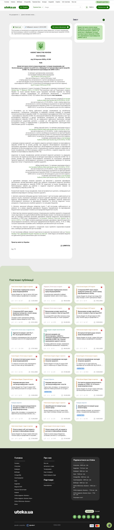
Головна (6, 2)
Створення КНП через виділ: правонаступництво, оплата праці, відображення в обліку (90, 291)
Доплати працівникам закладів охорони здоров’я (56, 360)
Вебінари (19, 2)
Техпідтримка (47, 469)
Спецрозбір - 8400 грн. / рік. (81, 477)
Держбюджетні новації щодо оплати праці (55, 406)
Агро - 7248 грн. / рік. (79, 474)
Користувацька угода (50, 475)
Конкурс (44, 2)
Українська (89, 511)
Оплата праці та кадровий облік (26, 329)
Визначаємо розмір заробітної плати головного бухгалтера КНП (57, 312)
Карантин (51, 379)
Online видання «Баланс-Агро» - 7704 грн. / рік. (84, 493)
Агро (15, 481)
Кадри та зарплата (28, 286)
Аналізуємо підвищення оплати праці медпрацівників (24, 290)
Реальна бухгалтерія (20, 489)
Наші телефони (48, 472)
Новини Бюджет (48, 329)
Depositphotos (48, 485)
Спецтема (17, 466)
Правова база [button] (37, 7)
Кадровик (17, 483)
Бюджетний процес (28, 379)
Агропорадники (18, 478)
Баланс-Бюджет (15, 356)
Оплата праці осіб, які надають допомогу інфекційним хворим (24, 430)
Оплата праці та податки (56, 286)
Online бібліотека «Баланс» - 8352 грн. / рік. (84, 486)
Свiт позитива (66, 2)
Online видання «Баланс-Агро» (23, 498)
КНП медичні (92, 286)
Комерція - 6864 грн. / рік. (80, 471)
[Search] (63, 7)
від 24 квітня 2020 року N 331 (40, 76)
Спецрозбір (27, 2)
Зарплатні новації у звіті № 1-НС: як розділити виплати (23, 333)
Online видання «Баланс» (21, 495)
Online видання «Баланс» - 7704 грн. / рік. (85, 490)
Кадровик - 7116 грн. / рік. (80, 468)
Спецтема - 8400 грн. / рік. (80, 465)
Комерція (46, 379)
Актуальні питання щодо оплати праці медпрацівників (89, 333)
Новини (13, 2)
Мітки (16, 504)
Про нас (74, 2)
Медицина (46, 286)
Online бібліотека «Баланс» (22, 501)
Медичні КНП (14, 329)
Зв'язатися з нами (49, 466)
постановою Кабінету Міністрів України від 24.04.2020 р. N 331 (49, 129)
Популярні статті (78, 497)
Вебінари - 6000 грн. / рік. (80, 483)
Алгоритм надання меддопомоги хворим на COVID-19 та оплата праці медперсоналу (89, 384)
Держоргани (14, 308)
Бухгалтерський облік (23, 308)
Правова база (36, 2)
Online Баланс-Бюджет (17, 286)
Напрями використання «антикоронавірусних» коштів (23, 383)
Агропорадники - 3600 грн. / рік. (82, 480)
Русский (97, 511)
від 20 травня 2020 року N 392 (41, 85)
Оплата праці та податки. (26, 356)
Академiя (51, 2)
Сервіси (58, 2)
